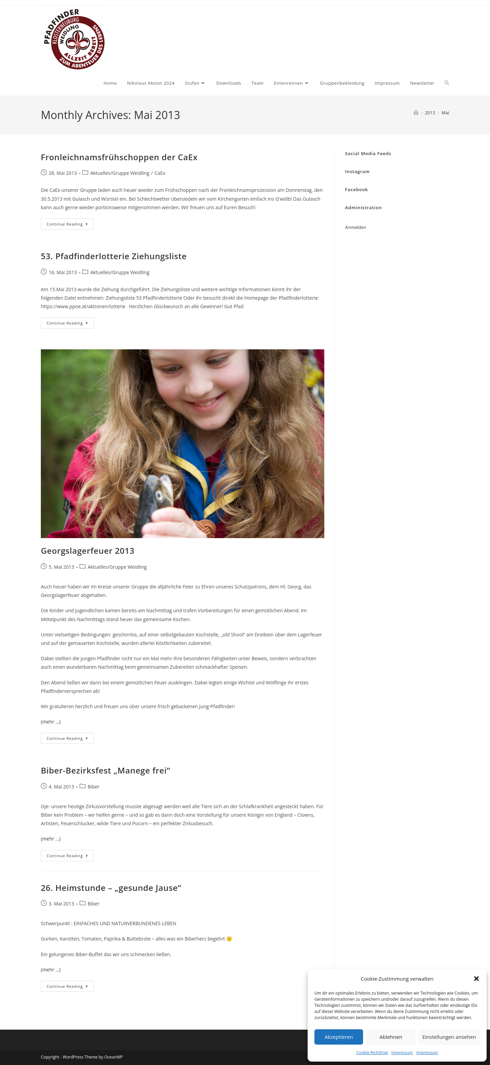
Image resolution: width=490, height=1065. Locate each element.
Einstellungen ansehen (449, 1036)
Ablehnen (390, 1036)
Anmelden (355, 227)
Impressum (402, 1052)
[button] (476, 978)
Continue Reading (70, 225)
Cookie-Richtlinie (372, 1052)
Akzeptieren (339, 1036)
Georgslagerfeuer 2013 (87, 550)
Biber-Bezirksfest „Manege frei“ (105, 770)
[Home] (416, 113)
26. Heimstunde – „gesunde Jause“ (111, 887)
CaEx (159, 173)
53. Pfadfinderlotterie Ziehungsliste (114, 256)
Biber (93, 786)
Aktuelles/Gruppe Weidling (119, 173)
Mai (445, 113)
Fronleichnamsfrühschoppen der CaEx (119, 157)
